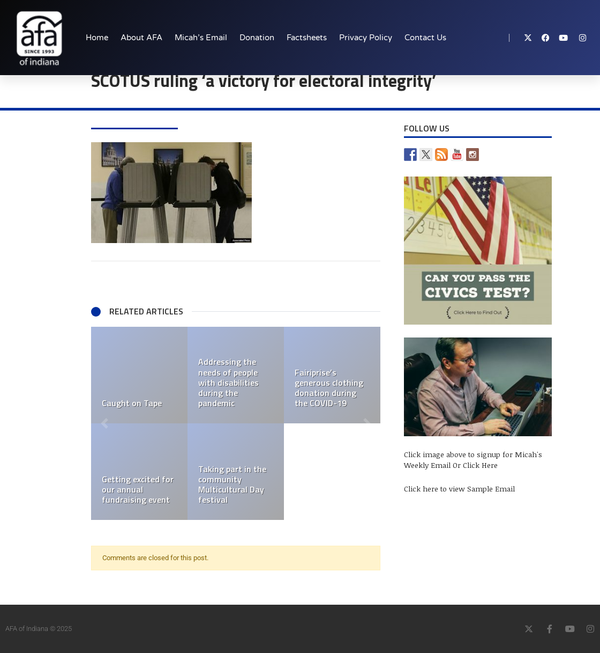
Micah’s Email (201, 37)
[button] (104, 423)
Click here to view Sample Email (459, 488)
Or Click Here (475, 465)
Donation (256, 37)
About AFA (141, 37)
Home (97, 37)
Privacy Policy (365, 37)
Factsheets (307, 37)
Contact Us (425, 37)
